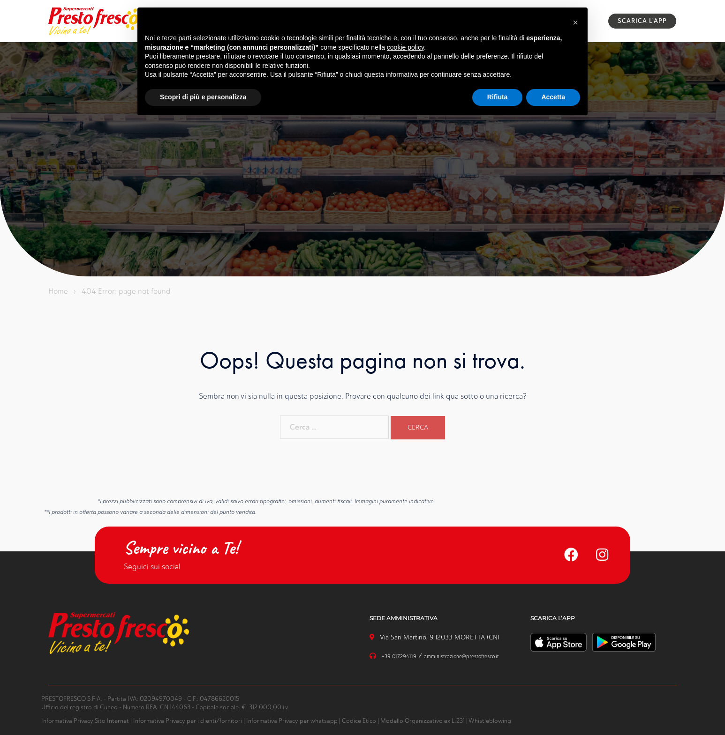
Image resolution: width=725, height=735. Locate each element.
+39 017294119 (399, 656)
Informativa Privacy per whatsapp (292, 720)
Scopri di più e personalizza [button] (203, 97)
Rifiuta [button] (497, 97)
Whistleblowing (489, 720)
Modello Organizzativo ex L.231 (422, 720)
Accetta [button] (553, 97)
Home (58, 291)
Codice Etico (359, 720)
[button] (575, 22)
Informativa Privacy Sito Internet (85, 720)
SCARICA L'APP (642, 21)
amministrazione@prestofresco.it (461, 656)
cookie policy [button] (405, 47)
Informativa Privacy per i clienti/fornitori (187, 720)
